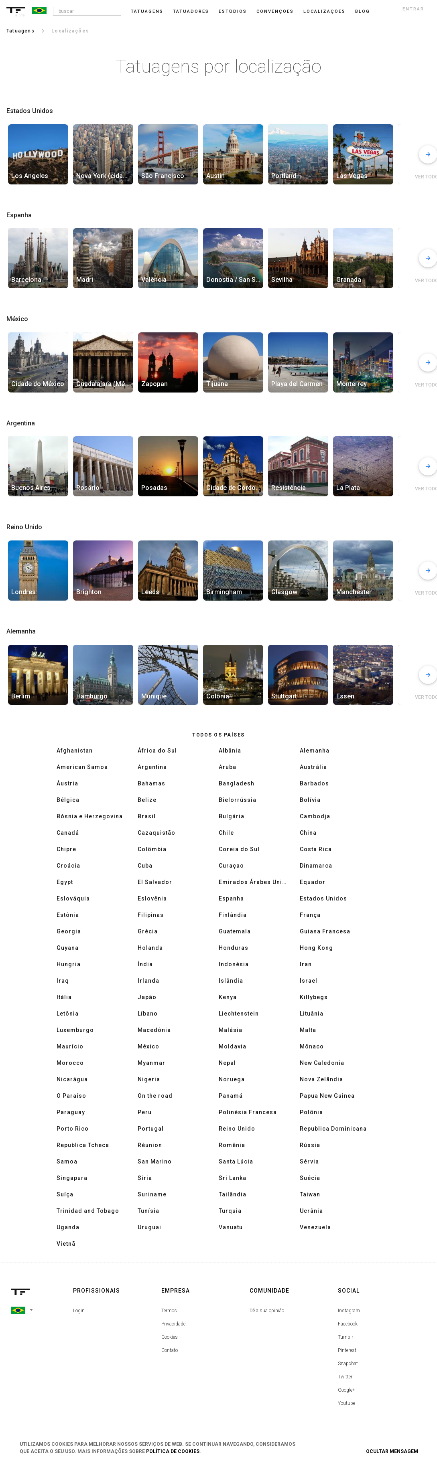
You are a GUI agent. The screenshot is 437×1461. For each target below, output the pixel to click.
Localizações (324, 11)
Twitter (345, 1377)
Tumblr (345, 1337)
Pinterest (347, 1350)
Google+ (346, 1390)
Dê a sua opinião (267, 1310)
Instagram (349, 1310)
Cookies (169, 1337)
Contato (169, 1350)
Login (79, 1310)
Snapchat (348, 1363)
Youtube (346, 1403)
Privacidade (173, 1324)
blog (362, 11)
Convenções (275, 11)
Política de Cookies (172, 1451)
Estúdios (233, 11)
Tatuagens (147, 11)
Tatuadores (191, 11)
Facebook (348, 1324)
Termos (169, 1310)
